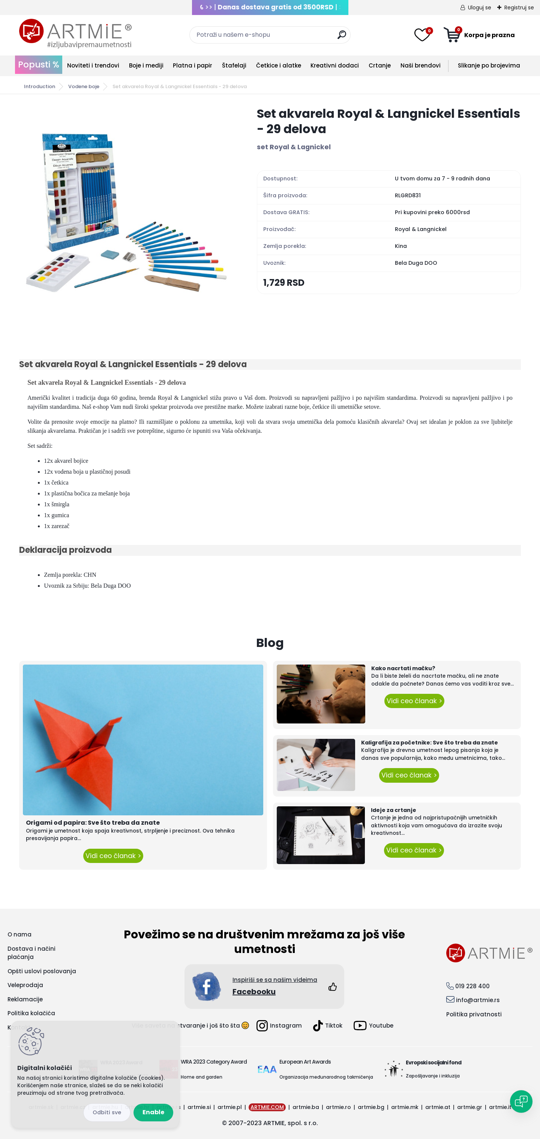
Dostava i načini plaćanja (32, 953)
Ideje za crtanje (393, 810)
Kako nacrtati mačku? (403, 668)
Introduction (39, 86)
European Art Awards (305, 1061)
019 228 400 (472, 986)
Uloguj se (479, 7)
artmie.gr (469, 1107)
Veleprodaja (25, 985)
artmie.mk (404, 1107)
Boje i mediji (146, 65)
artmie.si (199, 1107)
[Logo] (75, 34)
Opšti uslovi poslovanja (42, 971)
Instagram (279, 1025)
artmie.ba (305, 1107)
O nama (20, 934)
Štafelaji (234, 65)
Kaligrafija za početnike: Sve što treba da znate (429, 742)
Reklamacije (25, 999)
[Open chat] (521, 1101)
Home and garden (201, 1077)
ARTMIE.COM (267, 1107)
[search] (342, 37)
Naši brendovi (420, 65)
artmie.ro (338, 1107)
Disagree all (106, 1112)
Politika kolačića (31, 1013)
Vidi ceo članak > (113, 855)
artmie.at (437, 1107)
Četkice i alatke (278, 65)
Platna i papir (192, 65)
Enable (153, 1112)
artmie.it (500, 1107)
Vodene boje (83, 86)
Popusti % (38, 65)
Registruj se (519, 7)
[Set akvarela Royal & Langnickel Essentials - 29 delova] (126, 213)
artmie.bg (371, 1107)
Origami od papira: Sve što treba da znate (93, 822)
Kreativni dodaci (334, 65)
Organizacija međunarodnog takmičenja (326, 1077)
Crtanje (380, 65)
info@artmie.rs (478, 1000)
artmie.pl (230, 1107)
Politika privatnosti (474, 1014)
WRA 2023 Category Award (214, 1061)
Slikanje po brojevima (489, 65)
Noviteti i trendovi (93, 65)
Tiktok (327, 1025)
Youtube (373, 1025)
